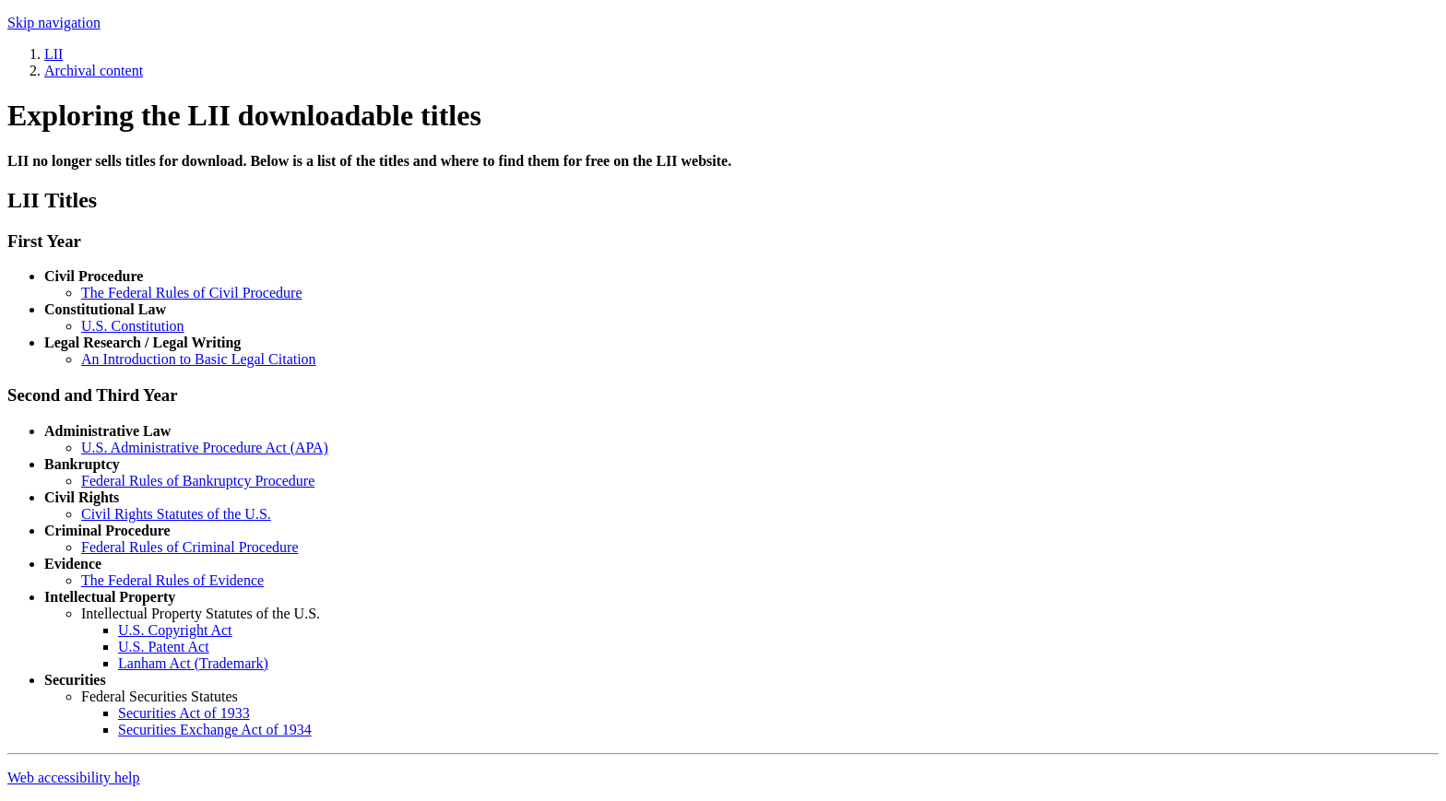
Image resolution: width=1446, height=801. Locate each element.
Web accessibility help (73, 777)
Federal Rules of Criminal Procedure (190, 547)
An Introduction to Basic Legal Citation (198, 359)
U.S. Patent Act (163, 646)
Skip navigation (54, 22)
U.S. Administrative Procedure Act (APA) (204, 447)
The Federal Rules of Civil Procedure (191, 292)
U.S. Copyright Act (175, 630)
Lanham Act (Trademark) (193, 663)
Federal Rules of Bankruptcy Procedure (197, 481)
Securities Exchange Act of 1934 (215, 729)
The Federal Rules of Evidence (172, 580)
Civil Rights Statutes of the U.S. (176, 514)
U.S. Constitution (132, 326)
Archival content (93, 70)
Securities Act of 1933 (184, 713)
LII (53, 54)
